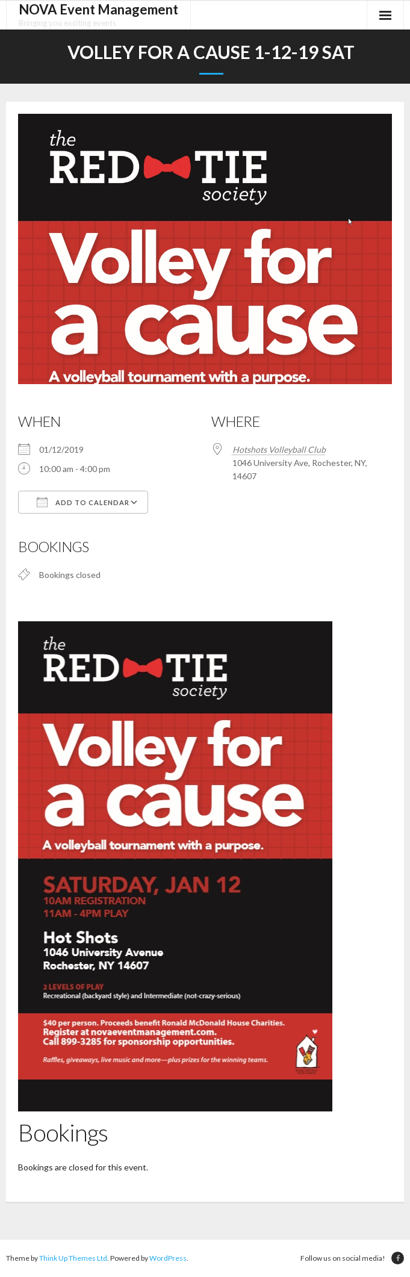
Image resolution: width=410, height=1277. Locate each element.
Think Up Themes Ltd (73, 1258)
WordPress (168, 1258)
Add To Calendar (83, 502)
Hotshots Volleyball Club (279, 449)
